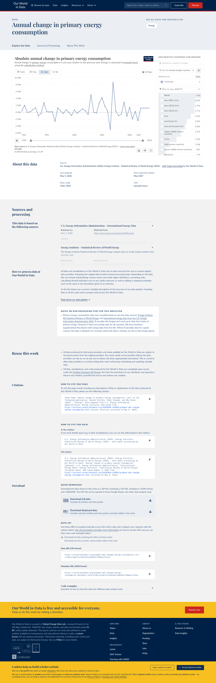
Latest (112, 656)
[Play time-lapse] (17, 140)
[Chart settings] (147, 72)
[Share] (144, 150)
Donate (195, 5)
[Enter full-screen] (150, 150)
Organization (148, 640)
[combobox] (147, 5)
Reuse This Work (76, 46)
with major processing (172, 166)
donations (51, 671)
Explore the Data (21, 46)
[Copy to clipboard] (146, 399)
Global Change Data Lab (54, 630)
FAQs (59, 646)
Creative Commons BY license (86, 372)
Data (55, 5)
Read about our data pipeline (75, 300)
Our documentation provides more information (97, 535)
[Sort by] (176, 70)
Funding (146, 645)
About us (146, 635)
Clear (198, 77)
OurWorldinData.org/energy (26, 152)
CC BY (40, 152)
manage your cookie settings (114, 677)
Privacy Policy (93, 677)
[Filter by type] (179, 89)
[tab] (21, 72)
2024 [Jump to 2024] (149, 140)
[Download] (138, 150)
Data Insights (181, 640)
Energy (151, 26)
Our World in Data (20, 5)
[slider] (30, 141)
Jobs (144, 655)
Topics (113, 635)
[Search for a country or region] (179, 63)
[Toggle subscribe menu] (179, 5)
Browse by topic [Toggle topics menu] (40, 5)
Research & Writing (184, 635)
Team (144, 650)
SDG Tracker (115, 661)
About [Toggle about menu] (91, 5)
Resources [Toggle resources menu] (78, 5)
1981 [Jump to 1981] (24, 140)
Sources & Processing (48, 46)
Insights (64, 5)
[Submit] (165, 5)
